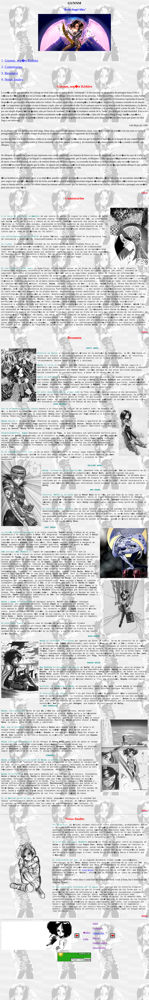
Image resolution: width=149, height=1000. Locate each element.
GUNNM (74, 3)
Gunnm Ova (98, 969)
